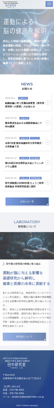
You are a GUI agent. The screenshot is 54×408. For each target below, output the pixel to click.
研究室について (24, 336)
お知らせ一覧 (27, 201)
